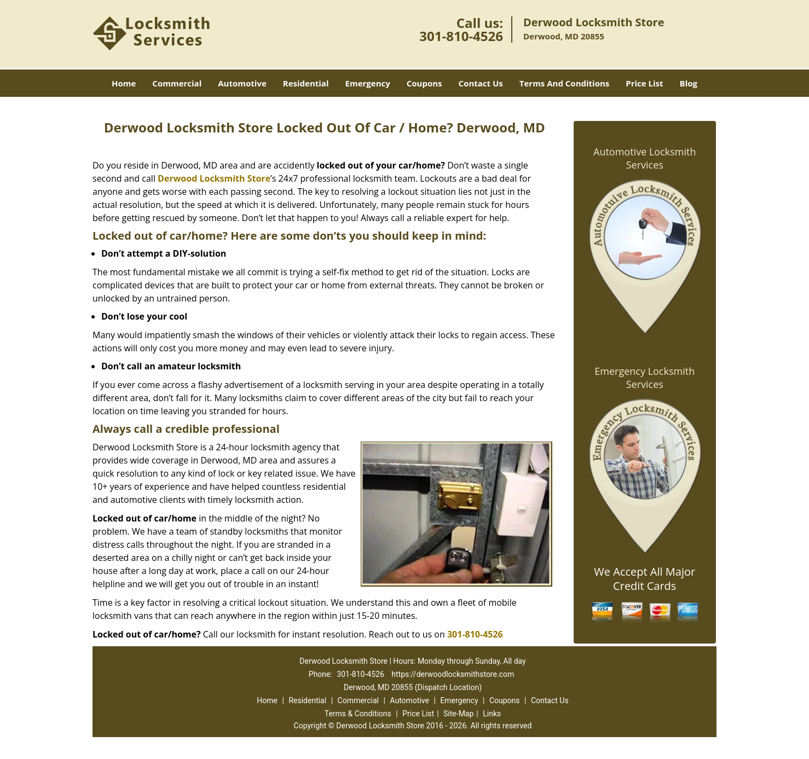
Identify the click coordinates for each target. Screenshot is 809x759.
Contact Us (481, 83)
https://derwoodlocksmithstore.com (452, 674)
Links (492, 713)
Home (124, 83)
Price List (644, 83)
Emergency (367, 83)
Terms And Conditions (564, 83)
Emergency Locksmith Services (644, 377)
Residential (306, 83)
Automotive (242, 83)
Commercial (176, 83)
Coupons (424, 83)
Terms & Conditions (358, 713)
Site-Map (458, 713)
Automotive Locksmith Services (644, 158)
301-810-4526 (461, 36)
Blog (688, 83)
